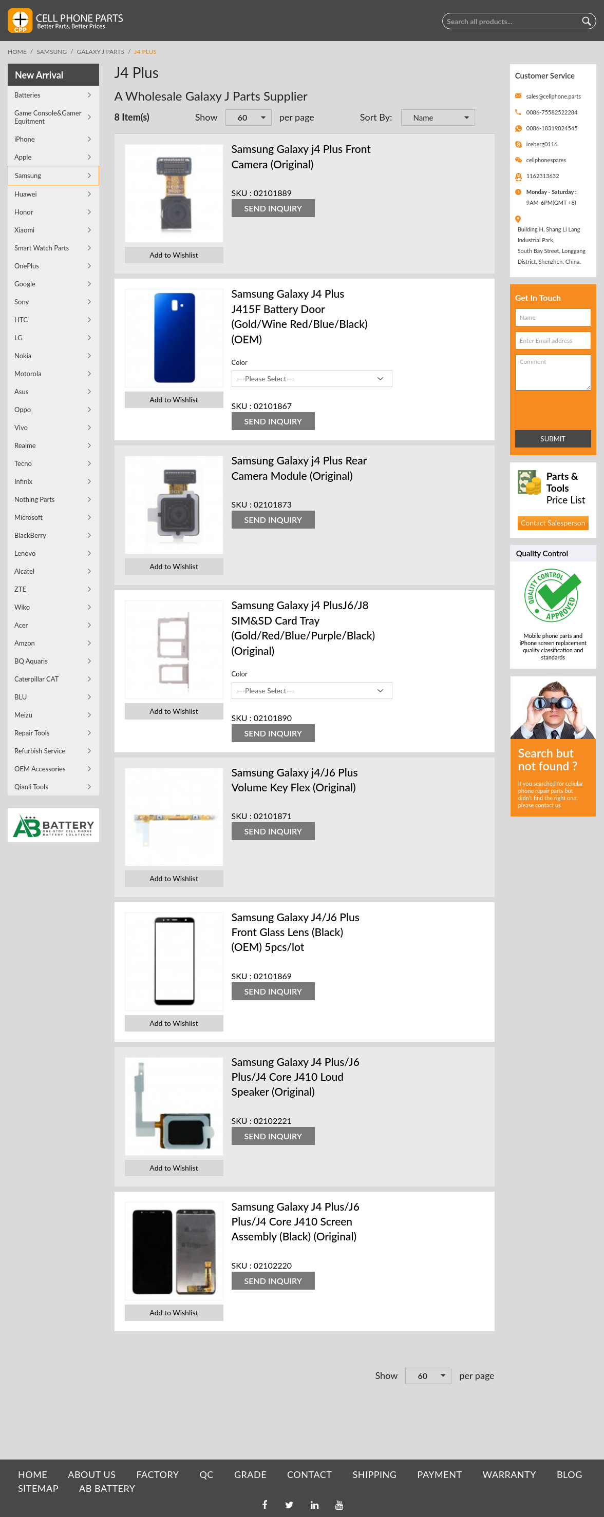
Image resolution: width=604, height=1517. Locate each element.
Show (206, 117)
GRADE (250, 1474)
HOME (32, 1474)
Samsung (51, 51)
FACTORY (157, 1474)
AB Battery (107, 1488)
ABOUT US (92, 1474)
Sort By (375, 117)
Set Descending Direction (484, 118)
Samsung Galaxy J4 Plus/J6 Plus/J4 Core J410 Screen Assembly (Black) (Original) (296, 1221)
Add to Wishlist (173, 254)
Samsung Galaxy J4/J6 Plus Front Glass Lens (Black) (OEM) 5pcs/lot (296, 932)
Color (240, 362)
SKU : (242, 193)
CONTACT (309, 1474)
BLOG (569, 1474)
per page (296, 117)
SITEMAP (38, 1488)
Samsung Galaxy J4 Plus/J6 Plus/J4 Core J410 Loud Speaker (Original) (296, 1076)
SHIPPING (374, 1474)
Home (17, 51)
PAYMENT (440, 1474)
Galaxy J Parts (100, 51)
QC (206, 1474)
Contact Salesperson (553, 522)
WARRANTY (509, 1474)
